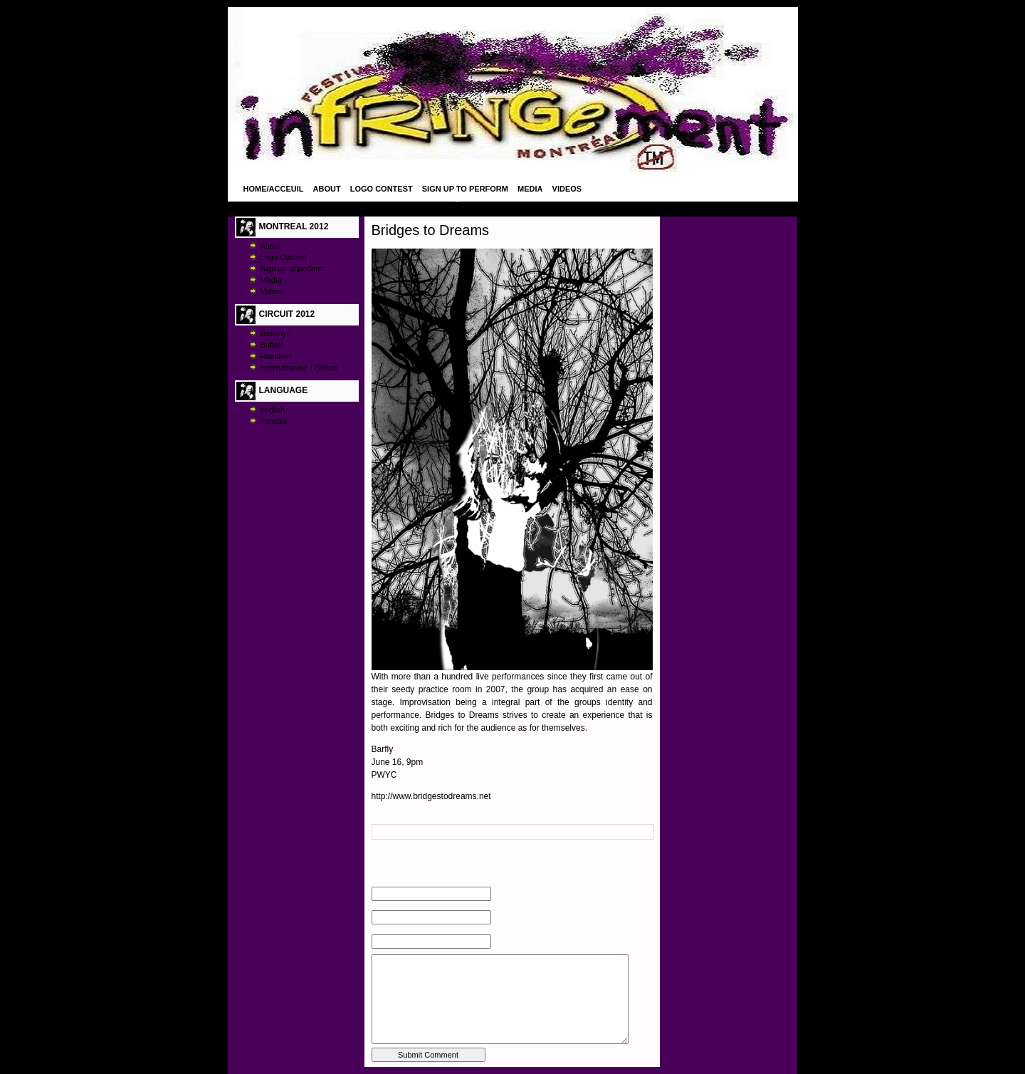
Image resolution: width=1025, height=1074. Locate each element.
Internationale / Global (299, 367)
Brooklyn (276, 333)
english (273, 409)
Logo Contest (381, 188)
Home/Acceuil (273, 188)
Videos (567, 188)
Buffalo (273, 344)
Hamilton (276, 356)
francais (274, 421)
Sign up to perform (465, 188)
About (327, 188)
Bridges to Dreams (431, 230)
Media (529, 188)
